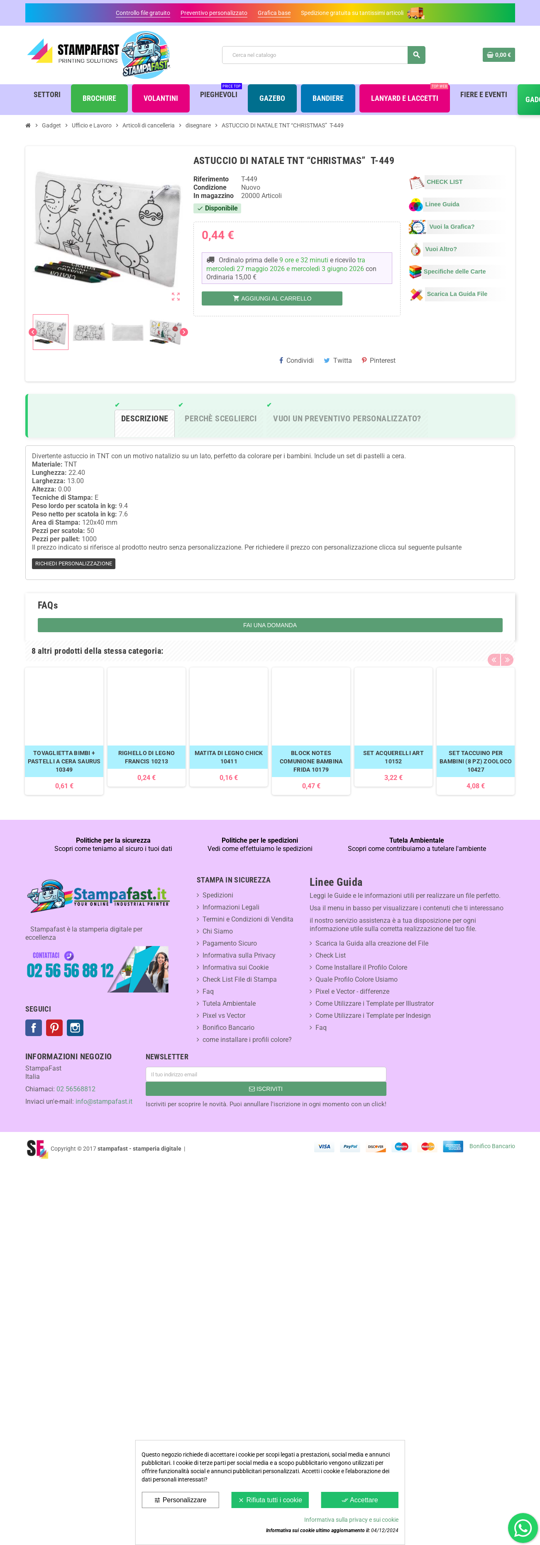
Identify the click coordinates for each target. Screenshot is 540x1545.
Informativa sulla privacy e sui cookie (351, 1519)
